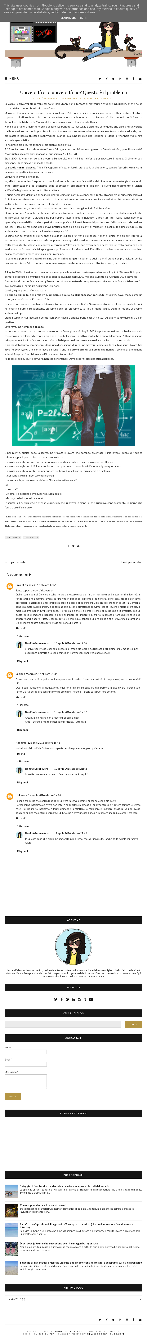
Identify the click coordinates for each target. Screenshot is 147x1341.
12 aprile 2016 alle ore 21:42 (70, 768)
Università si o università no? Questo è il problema (73, 92)
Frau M (20, 584)
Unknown (21, 795)
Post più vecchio (131, 562)
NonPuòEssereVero (36, 643)
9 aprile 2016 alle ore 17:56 (40, 584)
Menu (12, 78)
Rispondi (20, 628)
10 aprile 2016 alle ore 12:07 (70, 712)
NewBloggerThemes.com (105, 1334)
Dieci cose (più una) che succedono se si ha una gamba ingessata (59, 1243)
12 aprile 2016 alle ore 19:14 (44, 795)
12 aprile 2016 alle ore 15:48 (44, 742)
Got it (84, 17)
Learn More (68, 17)
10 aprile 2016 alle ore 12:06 (70, 643)
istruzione (13, 537)
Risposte (24, 636)
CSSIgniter (47, 1334)
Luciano (20, 673)
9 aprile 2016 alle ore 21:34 (41, 673)
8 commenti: (104, 98)
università (31, 537)
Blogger (113, 1331)
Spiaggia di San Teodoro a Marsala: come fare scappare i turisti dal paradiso (65, 1186)
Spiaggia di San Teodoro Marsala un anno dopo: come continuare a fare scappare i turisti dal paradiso (81, 1262)
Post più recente (15, 562)
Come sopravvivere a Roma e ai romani (43, 1205)
